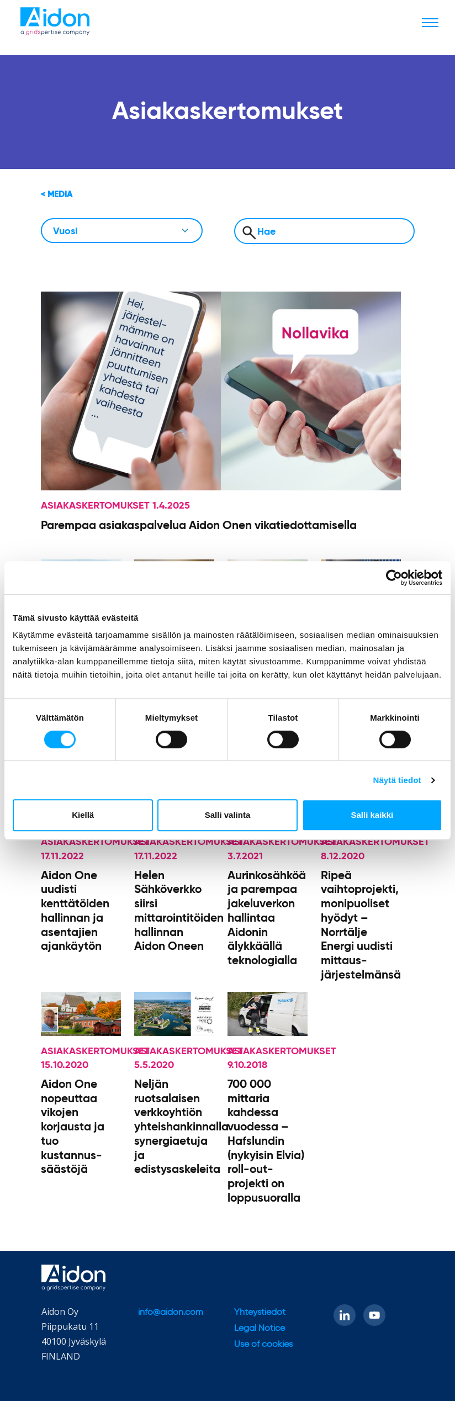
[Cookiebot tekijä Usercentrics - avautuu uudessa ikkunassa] (394, 577)
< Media (56, 195)
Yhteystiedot (259, 1312)
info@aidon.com (170, 1312)
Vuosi (65, 231)
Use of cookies (263, 1344)
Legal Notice (259, 1328)
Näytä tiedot (397, 780)
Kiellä (83, 815)
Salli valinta (228, 815)
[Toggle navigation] (430, 22)
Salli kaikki (372, 815)
